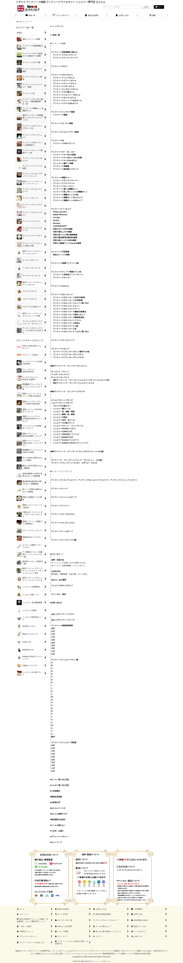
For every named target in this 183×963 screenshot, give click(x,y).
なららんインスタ (58, 808)
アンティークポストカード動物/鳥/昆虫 (68, 317)
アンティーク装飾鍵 (61, 166)
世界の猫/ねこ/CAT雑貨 (62, 232)
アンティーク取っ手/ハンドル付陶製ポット (70, 192)
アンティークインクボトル (63, 78)
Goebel (56, 220)
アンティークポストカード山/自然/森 (68, 300)
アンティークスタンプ (60, 349)
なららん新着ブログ (59, 814)
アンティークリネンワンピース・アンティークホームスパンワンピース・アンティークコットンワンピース (94, 480)
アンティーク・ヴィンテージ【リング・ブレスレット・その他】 (77, 460)
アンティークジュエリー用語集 (63, 742)
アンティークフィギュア (61, 209)
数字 (53, 737)
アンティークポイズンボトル (64, 98)
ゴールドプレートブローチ (62, 400)
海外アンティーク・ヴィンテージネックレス (69, 366)
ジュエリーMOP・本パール (64, 420)
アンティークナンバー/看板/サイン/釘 (66, 272)
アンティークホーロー (62, 277)
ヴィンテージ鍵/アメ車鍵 (63, 163)
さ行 (53, 634)
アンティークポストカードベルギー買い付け (71, 332)
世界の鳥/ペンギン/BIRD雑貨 (64, 240)
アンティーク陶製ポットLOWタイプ (67, 200)
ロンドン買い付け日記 (60, 780)
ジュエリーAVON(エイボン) (64, 429)
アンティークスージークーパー (65, 58)
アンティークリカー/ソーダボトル (66, 95)
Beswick (56, 223)
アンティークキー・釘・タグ (63, 152)
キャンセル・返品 (58, 594)
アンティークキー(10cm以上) (65, 160)
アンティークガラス (59, 66)
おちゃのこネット (87, 961)
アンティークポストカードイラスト (67, 320)
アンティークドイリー (60, 506)
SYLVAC (56, 217)
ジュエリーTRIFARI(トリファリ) (66, 434)
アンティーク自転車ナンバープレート (68, 275)
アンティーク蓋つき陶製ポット (65, 189)
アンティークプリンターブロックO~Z (68, 354)
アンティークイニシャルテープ (63, 497)
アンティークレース (59, 488)
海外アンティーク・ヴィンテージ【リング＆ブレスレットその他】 (78, 451)
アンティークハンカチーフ (62, 531)
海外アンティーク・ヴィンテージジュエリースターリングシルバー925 (81, 380)
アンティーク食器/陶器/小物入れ (64, 52)
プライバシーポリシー (60, 837)
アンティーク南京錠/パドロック (66, 169)
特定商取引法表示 (58, 819)
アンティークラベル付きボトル (65, 103)
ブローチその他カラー (62, 406)
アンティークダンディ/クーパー (66, 180)
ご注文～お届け (57, 831)
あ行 (53, 628)
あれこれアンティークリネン (63, 614)
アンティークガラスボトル (62, 75)
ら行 (53, 651)
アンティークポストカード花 (64, 329)
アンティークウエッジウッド (64, 55)
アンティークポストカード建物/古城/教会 (69, 312)
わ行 (53, 654)
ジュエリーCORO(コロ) (62, 431)
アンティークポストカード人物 (65, 326)
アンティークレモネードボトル (65, 89)
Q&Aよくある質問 (58, 580)
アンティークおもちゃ (60, 286)
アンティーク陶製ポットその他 (65, 195)
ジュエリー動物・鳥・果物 (63, 414)
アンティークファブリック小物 (63, 540)
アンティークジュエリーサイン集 (64, 660)
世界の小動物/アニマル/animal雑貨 (67, 243)
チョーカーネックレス (60, 377)
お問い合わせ (56, 603)
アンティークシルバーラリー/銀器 (65, 132)
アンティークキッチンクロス (63, 523)
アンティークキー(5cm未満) (64, 155)
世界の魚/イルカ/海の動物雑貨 (65, 235)
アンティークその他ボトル (63, 92)
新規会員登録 (56, 797)
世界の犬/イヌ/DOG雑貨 (62, 229)
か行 (53, 631)
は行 (53, 643)
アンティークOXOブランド (64, 143)
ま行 (53, 645)
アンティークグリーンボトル (64, 80)
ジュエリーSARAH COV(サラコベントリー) (70, 443)
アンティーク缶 (57, 140)
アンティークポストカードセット (66, 306)
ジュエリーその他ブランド (63, 423)
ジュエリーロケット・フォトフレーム (68, 426)
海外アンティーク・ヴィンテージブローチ (68, 391)
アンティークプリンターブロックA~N (68, 357)
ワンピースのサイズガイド (62, 585)
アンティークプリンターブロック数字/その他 (71, 352)
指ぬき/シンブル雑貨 (61, 255)
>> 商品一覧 (55, 35)
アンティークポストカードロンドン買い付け (71, 303)
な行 (53, 640)
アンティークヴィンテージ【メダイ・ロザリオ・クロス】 (74, 463)
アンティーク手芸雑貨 (60, 252)
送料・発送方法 (57, 560)
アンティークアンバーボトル (64, 83)
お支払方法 (55, 571)
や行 (53, 648)
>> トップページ (56, 26)
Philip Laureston (60, 212)
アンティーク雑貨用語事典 (62, 625)
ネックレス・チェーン (60, 372)
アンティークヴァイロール (63, 183)
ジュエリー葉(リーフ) (61, 409)
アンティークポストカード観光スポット (69, 315)
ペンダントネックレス (60, 374)
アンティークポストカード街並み (66, 323)
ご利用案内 (55, 791)
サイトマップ (56, 842)
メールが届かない (58, 825)
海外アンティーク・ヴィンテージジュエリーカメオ (73, 383)
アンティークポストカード (62, 294)
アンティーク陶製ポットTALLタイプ (67, 197)
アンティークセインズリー (63, 186)
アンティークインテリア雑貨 (63, 112)
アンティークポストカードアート (66, 309)
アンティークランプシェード (63, 340)
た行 (53, 637)
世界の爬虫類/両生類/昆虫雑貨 (65, 237)
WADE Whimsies (60, 215)
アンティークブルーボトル (63, 86)
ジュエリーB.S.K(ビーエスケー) (66, 440)
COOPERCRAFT (60, 226)
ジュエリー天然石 (60, 417)
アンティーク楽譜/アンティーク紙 (65, 263)
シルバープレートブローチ (62, 403)
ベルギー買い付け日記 (60, 785)
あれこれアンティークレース (63, 620)
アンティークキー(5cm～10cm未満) (67, 158)
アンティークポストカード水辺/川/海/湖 (69, 297)
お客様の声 (55, 802)
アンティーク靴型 (60, 115)
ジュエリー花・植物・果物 (63, 412)
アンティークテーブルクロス (63, 514)
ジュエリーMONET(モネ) (63, 437)
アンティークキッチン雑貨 (62, 123)
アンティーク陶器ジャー (61, 177)
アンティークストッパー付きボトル (67, 100)
